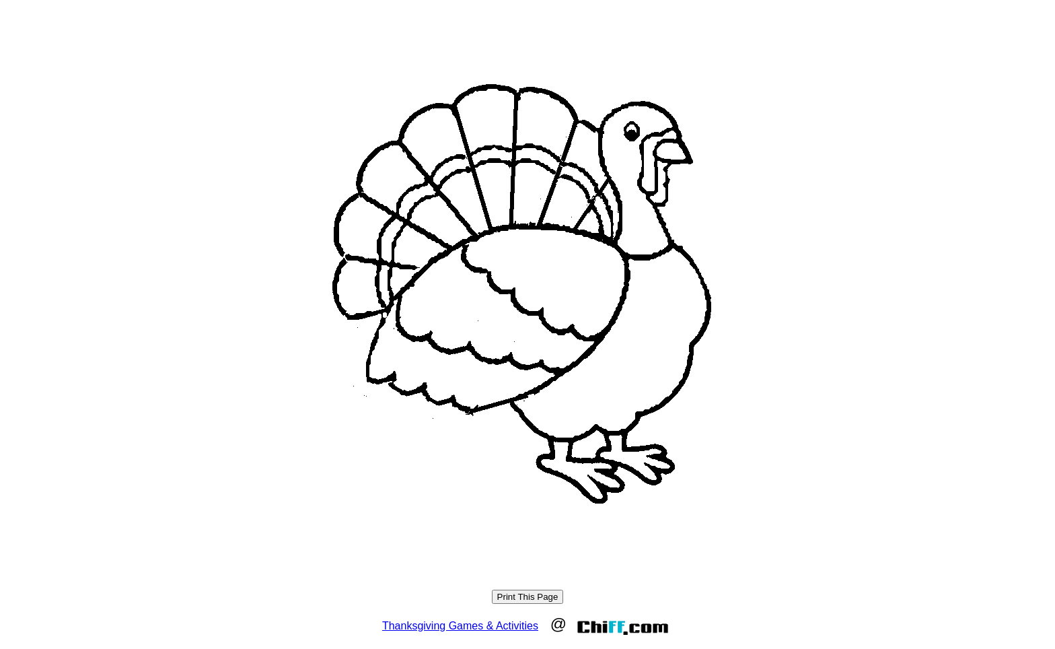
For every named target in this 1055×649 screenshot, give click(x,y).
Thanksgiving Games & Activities (460, 625)
